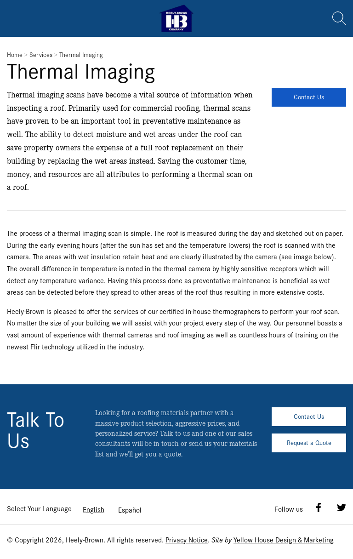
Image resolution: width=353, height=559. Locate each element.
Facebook (318, 507)
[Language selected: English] (112, 509)
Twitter (341, 507)
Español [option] (130, 509)
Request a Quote (309, 442)
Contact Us (309, 97)
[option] (130, 509)
